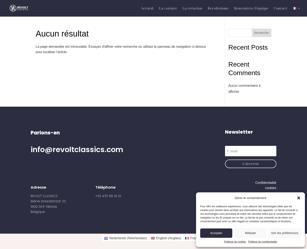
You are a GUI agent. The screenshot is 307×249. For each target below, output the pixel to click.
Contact (280, 9)
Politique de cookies (235, 241)
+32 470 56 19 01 (108, 196)
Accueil (147, 9)
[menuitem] (296, 12)
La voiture (168, 9)
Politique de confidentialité (262, 241)
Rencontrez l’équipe (251, 9)
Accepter (216, 233)
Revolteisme (218, 9)
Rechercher (261, 32)
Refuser (250, 233)
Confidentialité (265, 182)
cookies (270, 188)
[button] (299, 198)
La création (192, 9)
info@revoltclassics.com (77, 149)
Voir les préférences (285, 233)
